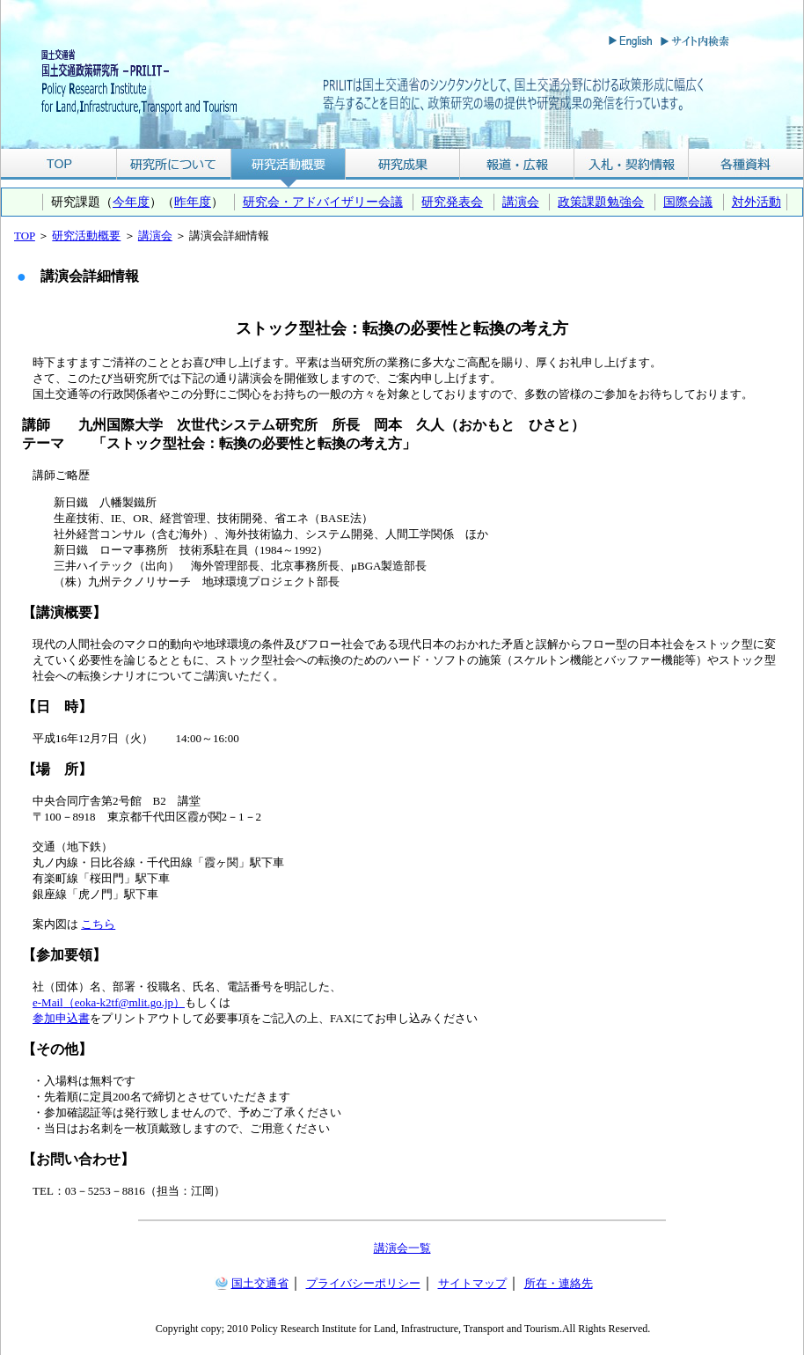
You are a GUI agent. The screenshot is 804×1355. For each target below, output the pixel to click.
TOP (58, 164)
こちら (98, 924)
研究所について (173, 164)
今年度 (131, 202)
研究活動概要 (288, 164)
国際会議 (688, 202)
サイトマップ (472, 1283)
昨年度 (192, 202)
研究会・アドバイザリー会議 (323, 202)
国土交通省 (260, 1283)
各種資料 (746, 164)
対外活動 (756, 202)
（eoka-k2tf (91, 1002)
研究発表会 (452, 202)
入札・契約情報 (631, 164)
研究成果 (403, 164)
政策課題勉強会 (601, 202)
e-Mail (48, 1002)
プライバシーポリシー (363, 1283)
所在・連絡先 (558, 1283)
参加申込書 (61, 1018)
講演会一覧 (402, 1248)
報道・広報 (517, 164)
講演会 (520, 202)
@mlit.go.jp (145, 1002)
